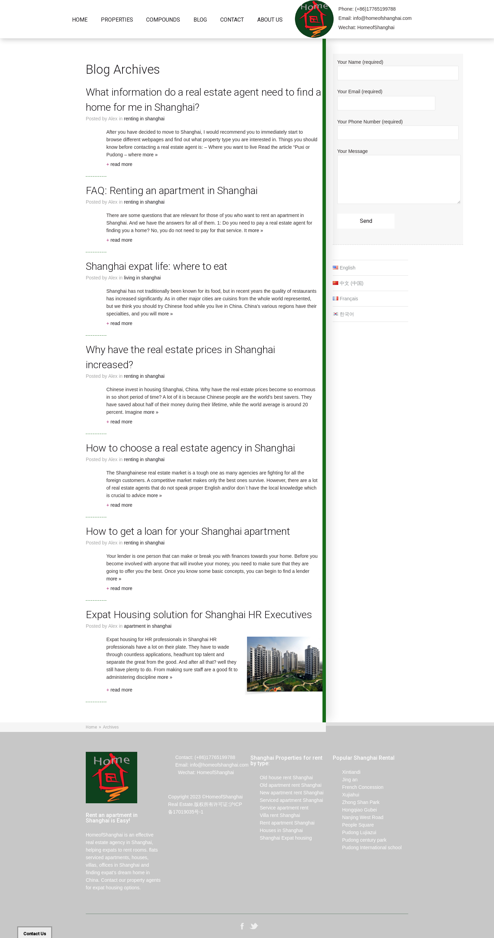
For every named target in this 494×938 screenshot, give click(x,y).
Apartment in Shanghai (148, 626)
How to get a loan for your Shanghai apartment (188, 531)
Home (79, 20)
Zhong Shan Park (356, 802)
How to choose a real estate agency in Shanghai (190, 448)
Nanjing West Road (358, 817)
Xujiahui (346, 794)
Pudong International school (367, 847)
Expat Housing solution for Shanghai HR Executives (199, 615)
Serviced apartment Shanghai (286, 800)
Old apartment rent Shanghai (285, 785)
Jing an (345, 779)
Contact (232, 20)
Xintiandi (347, 772)
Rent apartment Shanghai (282, 823)
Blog (200, 20)
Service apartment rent (279, 807)
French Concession (358, 787)
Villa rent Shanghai (275, 815)
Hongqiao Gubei (355, 810)
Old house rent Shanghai (281, 777)
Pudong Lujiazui (354, 832)
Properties (117, 20)
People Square (353, 825)
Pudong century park (359, 840)
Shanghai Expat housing (281, 838)
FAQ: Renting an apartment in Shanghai (172, 190)
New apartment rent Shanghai (287, 792)
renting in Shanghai (144, 118)
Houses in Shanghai (276, 830)
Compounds (163, 20)
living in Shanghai (142, 277)
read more (119, 164)
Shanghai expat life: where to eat (156, 266)
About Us (270, 20)
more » (150, 154)
